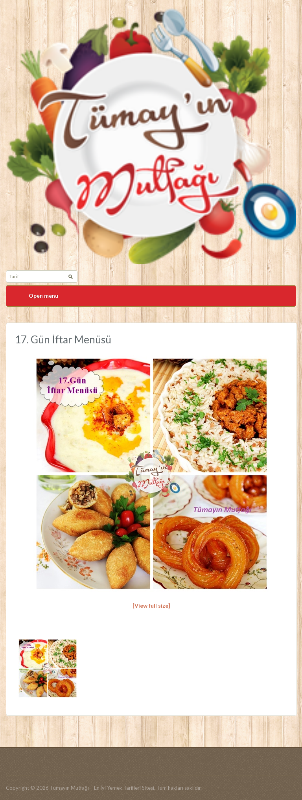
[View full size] (151, 605)
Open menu (43, 295)
